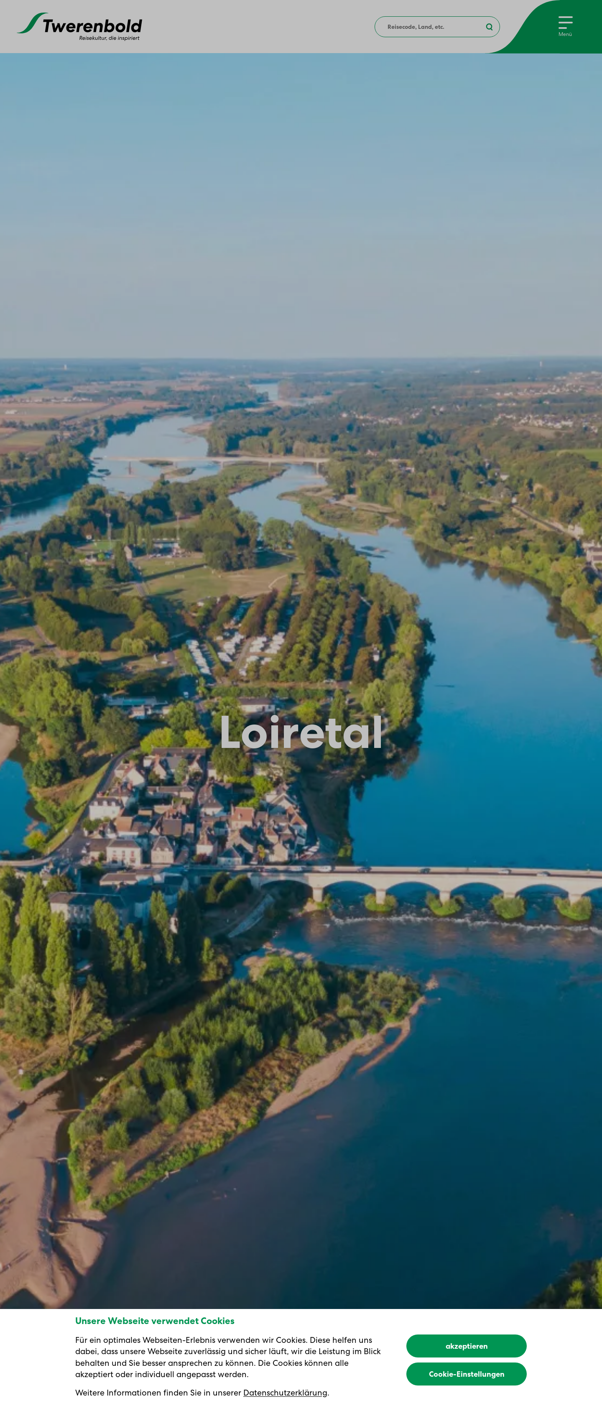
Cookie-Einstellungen (467, 1374)
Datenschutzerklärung (285, 1392)
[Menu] (566, 26)
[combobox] (437, 26)
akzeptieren (467, 1346)
